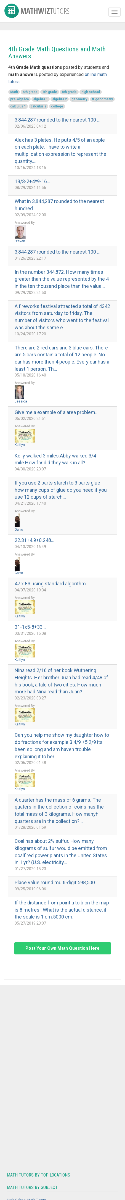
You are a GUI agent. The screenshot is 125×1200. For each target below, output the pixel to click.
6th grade (30, 92)
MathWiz (37, 10)
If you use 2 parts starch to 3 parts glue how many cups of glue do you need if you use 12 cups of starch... (61, 490)
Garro (19, 529)
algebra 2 (59, 99)
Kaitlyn (20, 445)
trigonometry (102, 99)
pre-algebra (19, 99)
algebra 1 (40, 99)
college (57, 106)
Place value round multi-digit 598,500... (56, 882)
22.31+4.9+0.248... (34, 540)
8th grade (69, 92)
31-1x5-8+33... (30, 627)
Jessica (21, 401)
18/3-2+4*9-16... (32, 181)
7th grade (49, 92)
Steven (20, 241)
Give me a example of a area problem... (57, 412)
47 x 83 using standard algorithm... (52, 583)
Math (14, 92)
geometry (79, 99)
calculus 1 (18, 106)
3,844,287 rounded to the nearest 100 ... (57, 120)
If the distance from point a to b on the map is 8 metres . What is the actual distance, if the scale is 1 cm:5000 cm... (62, 910)
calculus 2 (38, 106)
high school (90, 92)
